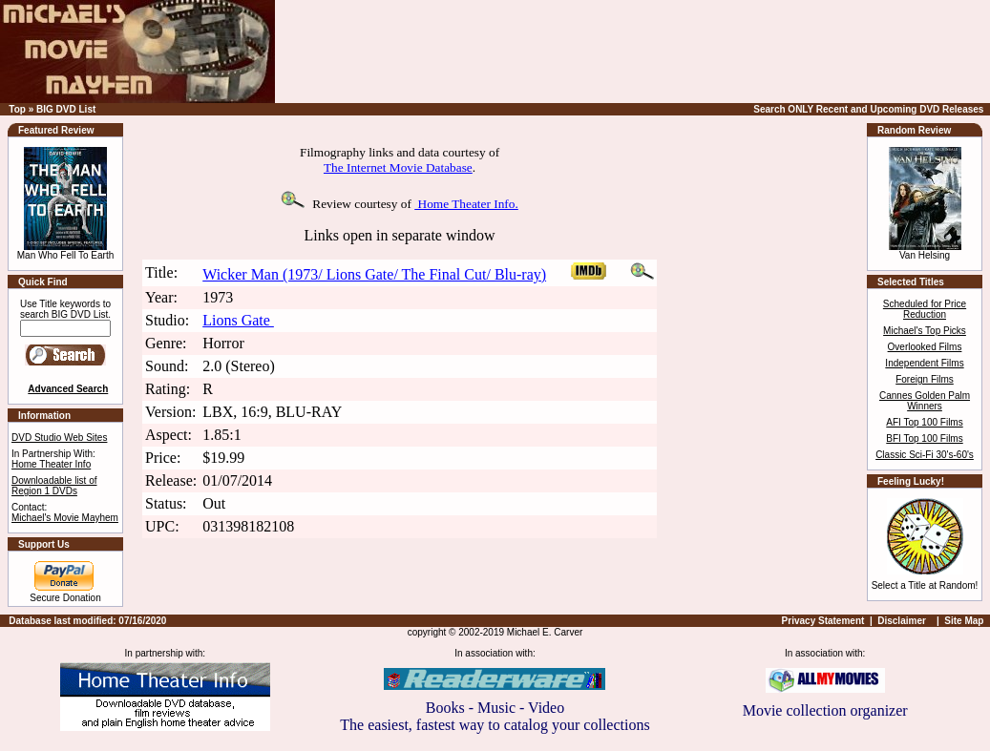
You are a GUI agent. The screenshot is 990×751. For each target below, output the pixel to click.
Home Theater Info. (466, 204)
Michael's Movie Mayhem (64, 517)
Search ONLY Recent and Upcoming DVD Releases (868, 109)
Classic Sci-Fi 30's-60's (924, 454)
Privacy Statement (823, 620)
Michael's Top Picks (924, 330)
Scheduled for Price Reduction (924, 309)
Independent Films (924, 363)
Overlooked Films (925, 347)
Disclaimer (901, 620)
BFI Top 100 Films (924, 438)
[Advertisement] (684, 51)
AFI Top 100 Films (924, 422)
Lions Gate (238, 320)
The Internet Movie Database (398, 167)
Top (17, 109)
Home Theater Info (51, 464)
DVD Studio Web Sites (59, 437)
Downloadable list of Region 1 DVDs (54, 485)
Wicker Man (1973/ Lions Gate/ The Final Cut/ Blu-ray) (374, 274)
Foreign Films (924, 379)
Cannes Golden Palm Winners (924, 400)
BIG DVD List (65, 109)
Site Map (963, 620)
